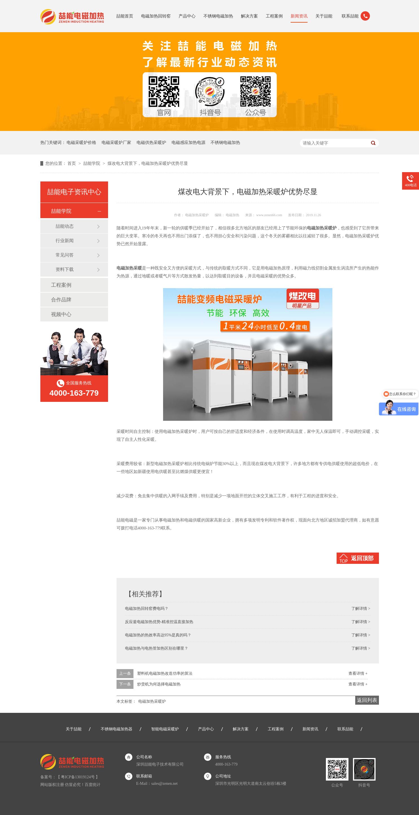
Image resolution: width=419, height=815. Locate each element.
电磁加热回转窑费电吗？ (146, 608)
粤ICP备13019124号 (78, 777)
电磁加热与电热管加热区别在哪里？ (156, 648)
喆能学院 (92, 163)
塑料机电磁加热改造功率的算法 (164, 673)
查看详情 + (357, 673)
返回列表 (367, 700)
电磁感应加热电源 (188, 142)
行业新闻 (65, 240)
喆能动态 (65, 226)
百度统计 (92, 785)
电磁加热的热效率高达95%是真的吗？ (158, 635)
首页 (72, 163)
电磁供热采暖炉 (151, 142)
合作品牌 (61, 300)
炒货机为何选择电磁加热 (159, 684)
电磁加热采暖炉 (152, 701)
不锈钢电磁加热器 (116, 729)
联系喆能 (350, 16)
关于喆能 (323, 16)
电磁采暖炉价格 (81, 142)
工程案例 (274, 16)
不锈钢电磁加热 (218, 16)
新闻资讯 (299, 16)
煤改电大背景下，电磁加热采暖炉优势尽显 (148, 163)
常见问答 (65, 255)
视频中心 (61, 314)
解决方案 (249, 16)
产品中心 (187, 16)
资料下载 (65, 269)
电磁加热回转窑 (156, 16)
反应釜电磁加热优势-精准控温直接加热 (159, 622)
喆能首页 (124, 16)
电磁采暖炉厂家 (116, 142)
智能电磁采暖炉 (165, 729)
